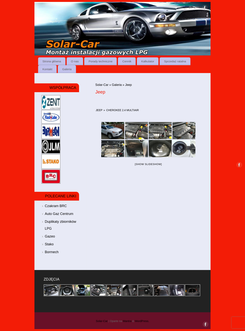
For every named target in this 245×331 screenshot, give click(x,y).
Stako (49, 244)
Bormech (52, 252)
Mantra (127, 321)
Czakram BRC (56, 206)
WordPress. (142, 321)
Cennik (126, 61)
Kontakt (47, 69)
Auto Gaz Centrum (59, 214)
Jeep (99, 110)
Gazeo (50, 236)
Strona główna (51, 61)
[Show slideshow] (148, 164)
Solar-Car (101, 84)
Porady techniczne (101, 61)
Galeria (67, 69)
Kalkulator (147, 61)
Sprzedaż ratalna (175, 61)
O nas (75, 61)
